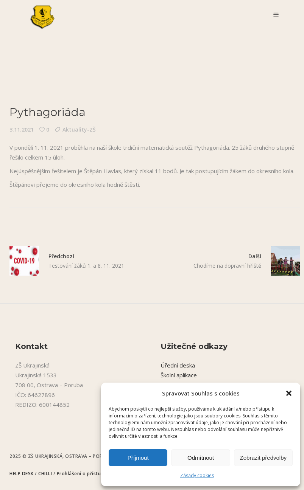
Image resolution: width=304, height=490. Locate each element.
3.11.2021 (21, 129)
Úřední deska (178, 365)
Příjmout (138, 457)
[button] (289, 393)
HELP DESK (22, 473)
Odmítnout (200, 457)
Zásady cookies (197, 475)
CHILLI (45, 473)
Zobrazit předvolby (263, 457)
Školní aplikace (179, 375)
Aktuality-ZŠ (79, 129)
